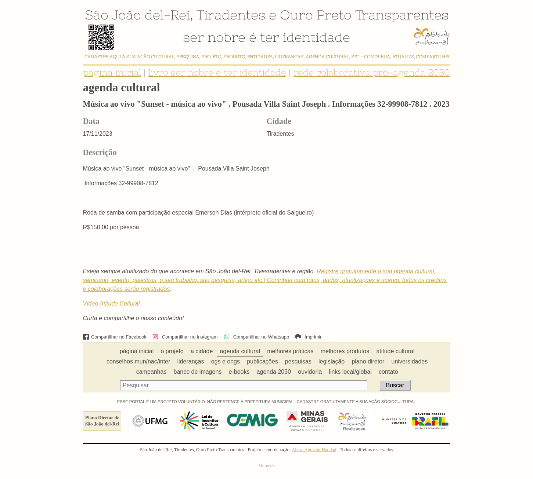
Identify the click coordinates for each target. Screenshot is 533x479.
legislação (331, 361)
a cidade (202, 351)
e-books (239, 372)
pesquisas (298, 361)
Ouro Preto (316, 14)
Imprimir (308, 337)
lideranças (190, 361)
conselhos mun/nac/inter (138, 361)
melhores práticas (290, 351)
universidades (410, 361)
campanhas (151, 372)
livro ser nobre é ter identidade (217, 72)
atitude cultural (395, 351)
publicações (262, 361)
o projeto (172, 351)
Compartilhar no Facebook (115, 337)
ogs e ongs (225, 361)
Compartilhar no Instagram (184, 337)
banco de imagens (198, 372)
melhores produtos (345, 351)
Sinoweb (266, 465)
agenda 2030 (274, 372)
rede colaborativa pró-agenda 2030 (371, 72)
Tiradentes (231, 14)
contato (388, 372)
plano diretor (368, 361)
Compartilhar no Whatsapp (256, 337)
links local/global (350, 372)
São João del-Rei (137, 14)
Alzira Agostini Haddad (314, 449)
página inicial (112, 72)
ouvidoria (310, 372)
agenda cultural (240, 351)
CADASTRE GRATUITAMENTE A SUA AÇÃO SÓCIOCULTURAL (356, 401)
